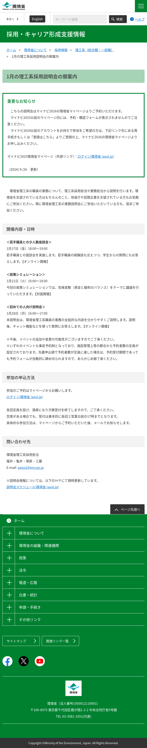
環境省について (35, 49)
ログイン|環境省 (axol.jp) (96, 156)
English (37, 18)
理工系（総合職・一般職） (94, 49)
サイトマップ (16, 640)
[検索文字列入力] (80, 19)
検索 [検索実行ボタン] (119, 19)
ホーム (11, 49)
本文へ (10, 19)
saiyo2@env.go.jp (31, 467)
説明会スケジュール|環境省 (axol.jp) (32, 486)
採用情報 (61, 49)
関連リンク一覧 (57, 640)
